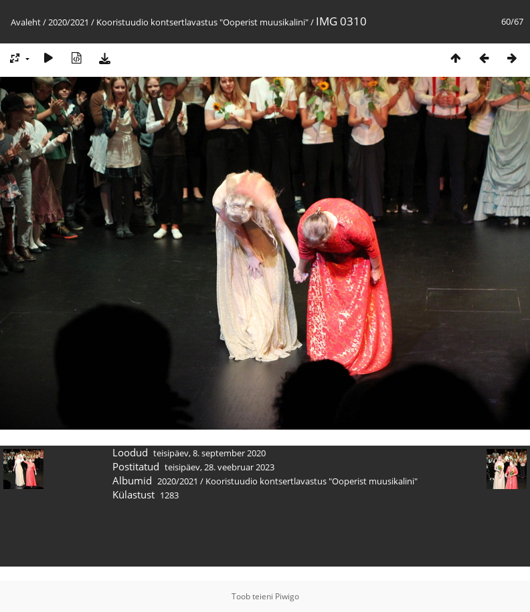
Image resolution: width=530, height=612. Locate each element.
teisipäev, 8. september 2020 (209, 453)
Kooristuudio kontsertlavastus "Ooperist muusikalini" (202, 22)
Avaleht (26, 22)
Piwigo (287, 596)
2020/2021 (68, 22)
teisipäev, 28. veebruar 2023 (219, 467)
